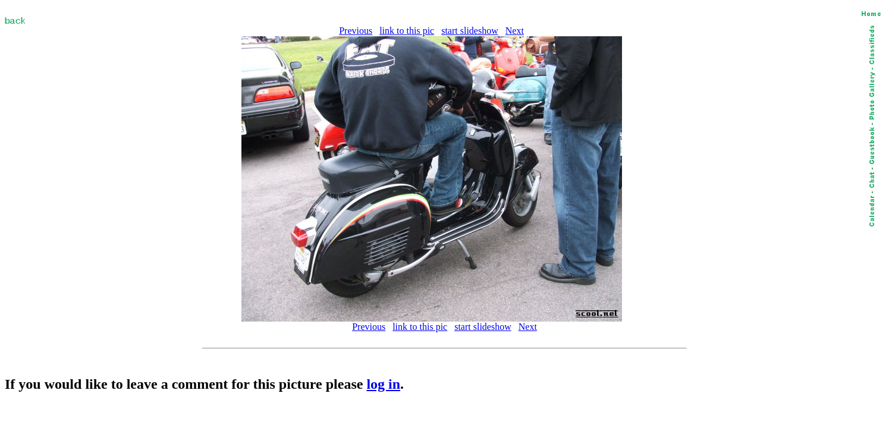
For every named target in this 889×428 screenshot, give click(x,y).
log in (383, 384)
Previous (355, 31)
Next (514, 31)
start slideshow (469, 31)
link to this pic (406, 31)
